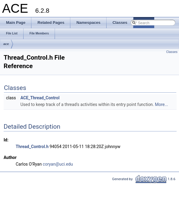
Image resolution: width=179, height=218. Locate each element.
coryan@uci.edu (58, 164)
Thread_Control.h (32, 146)
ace (6, 44)
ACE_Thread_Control (40, 97)
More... (161, 104)
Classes (171, 52)
